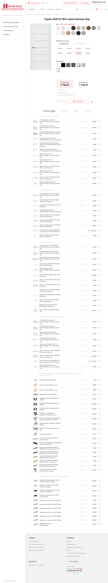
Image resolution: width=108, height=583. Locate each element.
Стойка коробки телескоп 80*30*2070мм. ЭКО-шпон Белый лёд (49, 121)
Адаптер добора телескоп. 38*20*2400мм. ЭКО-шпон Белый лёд (49, 366)
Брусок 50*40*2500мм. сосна (48, 385)
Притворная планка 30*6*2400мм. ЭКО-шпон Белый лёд (50, 290)
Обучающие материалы (36, 550)
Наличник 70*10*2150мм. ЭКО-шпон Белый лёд (50, 205)
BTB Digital (80, 568)
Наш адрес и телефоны (36, 565)
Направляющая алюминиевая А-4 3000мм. (49, 404)
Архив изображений (73, 556)
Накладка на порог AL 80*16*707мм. (50, 504)
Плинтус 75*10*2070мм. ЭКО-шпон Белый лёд (50, 285)
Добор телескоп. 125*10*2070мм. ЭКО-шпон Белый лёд (50, 167)
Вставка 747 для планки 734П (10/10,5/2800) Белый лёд (48, 305)
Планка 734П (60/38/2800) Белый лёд (49, 310)
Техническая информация (75, 547)
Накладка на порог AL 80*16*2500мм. (46, 524)
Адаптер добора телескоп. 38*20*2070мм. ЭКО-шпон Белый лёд (49, 183)
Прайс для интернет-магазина (76, 553)
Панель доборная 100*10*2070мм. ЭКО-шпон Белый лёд (50, 220)
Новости (69, 541)
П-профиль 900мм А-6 (46, 434)
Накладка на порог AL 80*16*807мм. (50, 508)
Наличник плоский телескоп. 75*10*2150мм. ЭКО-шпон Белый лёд (50, 139)
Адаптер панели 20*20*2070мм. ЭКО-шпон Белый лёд (49, 235)
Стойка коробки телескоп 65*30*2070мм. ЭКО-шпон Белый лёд (49, 127)
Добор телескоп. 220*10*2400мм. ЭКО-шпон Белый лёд (50, 351)
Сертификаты (71, 544)
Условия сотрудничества (36, 544)
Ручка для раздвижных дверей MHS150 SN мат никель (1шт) (49, 465)
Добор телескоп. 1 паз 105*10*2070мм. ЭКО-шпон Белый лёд (50, 161)
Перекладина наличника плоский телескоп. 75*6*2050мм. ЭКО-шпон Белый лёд (50, 144)
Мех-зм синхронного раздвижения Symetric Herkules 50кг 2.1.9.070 (50, 419)
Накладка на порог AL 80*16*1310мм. (50, 520)
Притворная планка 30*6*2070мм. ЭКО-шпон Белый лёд (50, 264)
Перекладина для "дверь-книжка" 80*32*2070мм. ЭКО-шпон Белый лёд (50, 259)
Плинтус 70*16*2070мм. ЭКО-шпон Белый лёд (50, 280)
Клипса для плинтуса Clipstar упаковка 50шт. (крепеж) (48, 470)
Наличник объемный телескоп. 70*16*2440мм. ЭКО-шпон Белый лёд (49, 345)
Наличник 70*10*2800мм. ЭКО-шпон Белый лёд (50, 295)
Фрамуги (6, 34)
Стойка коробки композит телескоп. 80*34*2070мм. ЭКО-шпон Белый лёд (50, 133)
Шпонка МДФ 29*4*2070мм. (48, 380)
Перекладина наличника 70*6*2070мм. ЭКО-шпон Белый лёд (50, 210)
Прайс (69, 550)
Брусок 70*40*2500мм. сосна (48, 390)
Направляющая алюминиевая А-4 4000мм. (49, 409)
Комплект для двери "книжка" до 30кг (49, 429)
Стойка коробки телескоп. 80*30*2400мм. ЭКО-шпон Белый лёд (49, 321)
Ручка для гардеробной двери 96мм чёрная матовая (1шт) (50, 443)
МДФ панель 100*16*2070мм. (48, 394)
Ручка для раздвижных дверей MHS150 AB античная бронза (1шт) (50, 448)
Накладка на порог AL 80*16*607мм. (50, 500)
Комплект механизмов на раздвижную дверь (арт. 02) (48, 414)
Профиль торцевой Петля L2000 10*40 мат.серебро (49, 485)
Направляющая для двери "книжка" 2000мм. (50, 424)
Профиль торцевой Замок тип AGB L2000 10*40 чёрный (50, 490)
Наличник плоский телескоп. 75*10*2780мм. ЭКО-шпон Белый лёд (49, 333)
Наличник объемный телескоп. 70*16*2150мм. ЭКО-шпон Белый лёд (50, 150)
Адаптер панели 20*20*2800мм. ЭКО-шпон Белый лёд (49, 300)
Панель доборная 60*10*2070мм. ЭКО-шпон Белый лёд (50, 215)
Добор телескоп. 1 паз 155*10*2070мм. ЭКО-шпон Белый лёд (49, 172)
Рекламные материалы (36, 547)
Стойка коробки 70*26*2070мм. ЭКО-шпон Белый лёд (49, 200)
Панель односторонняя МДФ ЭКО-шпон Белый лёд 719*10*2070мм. (50, 230)
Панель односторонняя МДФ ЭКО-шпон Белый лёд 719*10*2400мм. (50, 361)
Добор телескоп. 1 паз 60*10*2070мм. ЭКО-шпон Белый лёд (49, 155)
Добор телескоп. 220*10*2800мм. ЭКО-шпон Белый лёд (50, 356)
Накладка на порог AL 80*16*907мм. (50, 512)
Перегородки (8, 30)
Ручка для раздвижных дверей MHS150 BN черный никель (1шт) (49, 452)
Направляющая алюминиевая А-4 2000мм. (49, 399)
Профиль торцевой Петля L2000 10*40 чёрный (49, 495)
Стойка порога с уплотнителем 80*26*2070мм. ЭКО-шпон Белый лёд (49, 247)
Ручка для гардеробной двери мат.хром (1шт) (49, 438)
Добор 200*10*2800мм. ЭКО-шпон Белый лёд (50, 275)
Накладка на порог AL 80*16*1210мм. (50, 516)
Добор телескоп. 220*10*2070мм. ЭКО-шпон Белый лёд (50, 178)
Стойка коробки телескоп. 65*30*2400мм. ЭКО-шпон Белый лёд (49, 327)
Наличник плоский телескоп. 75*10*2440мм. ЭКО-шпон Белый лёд (49, 339)
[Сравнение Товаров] (91, 9)
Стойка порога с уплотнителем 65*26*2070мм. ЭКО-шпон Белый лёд (49, 253)
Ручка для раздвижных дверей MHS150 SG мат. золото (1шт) (49, 461)
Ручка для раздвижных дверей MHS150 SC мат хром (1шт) (49, 456)
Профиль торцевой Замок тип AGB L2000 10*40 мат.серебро (50, 480)
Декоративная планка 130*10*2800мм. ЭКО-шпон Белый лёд (50, 270)
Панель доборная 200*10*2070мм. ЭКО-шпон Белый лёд (50, 225)
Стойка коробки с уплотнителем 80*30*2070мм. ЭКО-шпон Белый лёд (49, 195)
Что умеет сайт (33, 541)
